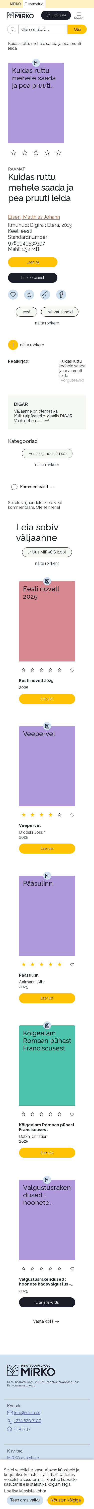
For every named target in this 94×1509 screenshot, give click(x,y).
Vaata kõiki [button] (47, 1321)
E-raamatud (34, 4)
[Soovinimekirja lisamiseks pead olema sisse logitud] (13, 295)
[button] (26, 345)
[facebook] (61, 295)
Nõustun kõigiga (66, 1500)
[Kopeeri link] (45, 295)
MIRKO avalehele (23, 1458)
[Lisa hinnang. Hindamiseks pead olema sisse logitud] (36, 152)
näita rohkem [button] (47, 323)
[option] (26, 312)
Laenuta (33, 262)
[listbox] (47, 313)
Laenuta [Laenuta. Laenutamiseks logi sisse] (47, 699)
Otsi (77, 29)
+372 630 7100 (24, 1421)
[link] (34, 217)
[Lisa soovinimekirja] (72, 669)
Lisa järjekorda (47, 1302)
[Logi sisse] (56, 15)
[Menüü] (79, 15)
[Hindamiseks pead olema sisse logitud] (29, 295)
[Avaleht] (20, 15)
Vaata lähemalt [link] (32, 420)
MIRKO (15, 4)
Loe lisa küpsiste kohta (25, 1491)
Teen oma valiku (25, 1500)
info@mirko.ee (23, 1413)
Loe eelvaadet (32, 278)
